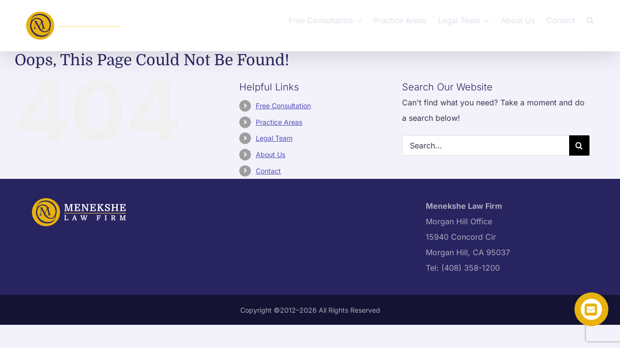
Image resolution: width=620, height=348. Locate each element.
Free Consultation (283, 106)
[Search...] (485, 145)
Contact (268, 171)
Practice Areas (279, 122)
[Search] (579, 145)
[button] (601, 19)
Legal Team (274, 138)
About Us (270, 154)
